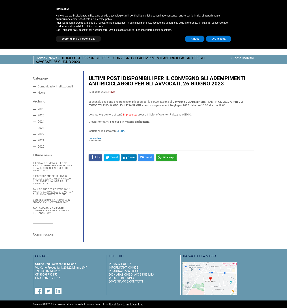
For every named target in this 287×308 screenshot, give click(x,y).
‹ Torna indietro (242, 58)
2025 (41, 115)
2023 (41, 127)
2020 (41, 146)
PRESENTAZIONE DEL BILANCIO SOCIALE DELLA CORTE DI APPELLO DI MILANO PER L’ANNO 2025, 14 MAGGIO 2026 (52, 180)
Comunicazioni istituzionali (55, 86)
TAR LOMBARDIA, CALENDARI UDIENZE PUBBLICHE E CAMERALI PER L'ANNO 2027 (51, 210)
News (53, 58)
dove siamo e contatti (126, 281)
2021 (41, 140)
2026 (41, 109)
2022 (41, 134)
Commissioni (43, 234)
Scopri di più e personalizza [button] (78, 38)
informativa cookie (123, 267)
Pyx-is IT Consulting (133, 304)
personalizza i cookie (125, 271)
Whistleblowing (121, 278)
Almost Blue (115, 304)
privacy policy (120, 264)
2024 (41, 121)
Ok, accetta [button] (218, 38)
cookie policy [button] (104, 19)
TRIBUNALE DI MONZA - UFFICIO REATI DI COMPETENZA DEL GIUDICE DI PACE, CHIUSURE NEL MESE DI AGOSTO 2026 (52, 167)
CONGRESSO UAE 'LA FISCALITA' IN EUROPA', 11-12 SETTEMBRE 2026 (51, 201)
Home (40, 58)
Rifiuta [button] (195, 38)
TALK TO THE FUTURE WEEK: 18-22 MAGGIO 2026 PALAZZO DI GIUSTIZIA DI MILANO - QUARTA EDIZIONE (53, 191)
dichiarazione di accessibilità (131, 274)
